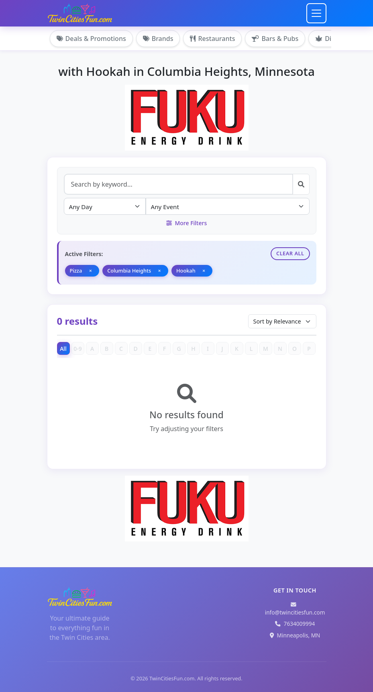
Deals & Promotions (91, 38)
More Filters (186, 223)
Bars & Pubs (275, 38)
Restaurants (212, 38)
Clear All (290, 253)
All (63, 348)
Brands (158, 38)
